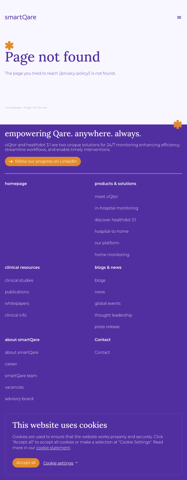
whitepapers (17, 303)
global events (108, 303)
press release (107, 326)
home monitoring (112, 254)
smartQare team (21, 375)
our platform (107, 243)
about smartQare (22, 339)
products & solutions (115, 183)
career (11, 364)
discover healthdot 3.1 (115, 220)
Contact (103, 339)
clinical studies (19, 280)
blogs (100, 280)
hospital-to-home (112, 231)
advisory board (19, 398)
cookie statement (53, 447)
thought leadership (113, 315)
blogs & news (108, 267)
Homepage (13, 107)
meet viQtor (106, 196)
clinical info (16, 315)
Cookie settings (58, 463)
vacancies (14, 387)
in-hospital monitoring (116, 208)
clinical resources (22, 267)
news (100, 292)
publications (17, 292)
